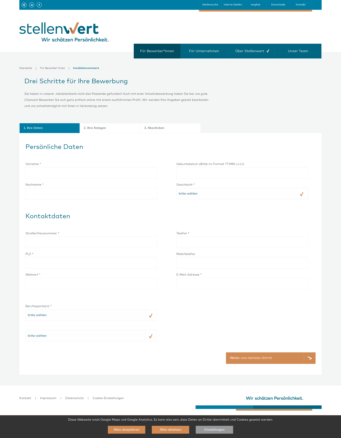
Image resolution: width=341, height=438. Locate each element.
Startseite (25, 68)
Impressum (48, 398)
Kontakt (25, 398)
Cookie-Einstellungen (108, 398)
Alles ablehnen (170, 429)
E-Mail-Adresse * (189, 274)
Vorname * (33, 164)
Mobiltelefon (185, 254)
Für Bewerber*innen (52, 68)
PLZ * (29, 254)
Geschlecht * (185, 184)
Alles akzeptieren (126, 429)
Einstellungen (214, 429)
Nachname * (34, 184)
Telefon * (182, 233)
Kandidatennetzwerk (86, 68)
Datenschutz (74, 398)
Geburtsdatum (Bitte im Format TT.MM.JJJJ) (210, 164)
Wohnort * (32, 274)
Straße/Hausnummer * (42, 233)
